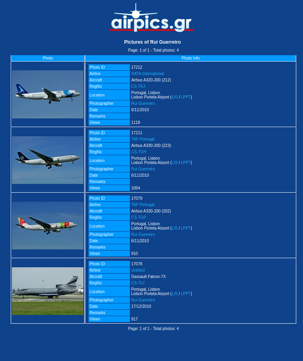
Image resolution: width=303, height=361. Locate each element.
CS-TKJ (138, 86)
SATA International (147, 73)
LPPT (186, 97)
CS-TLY (138, 283)
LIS (175, 97)
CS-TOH (138, 152)
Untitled (138, 270)
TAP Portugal (142, 139)
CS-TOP (138, 217)
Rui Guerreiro (143, 103)
